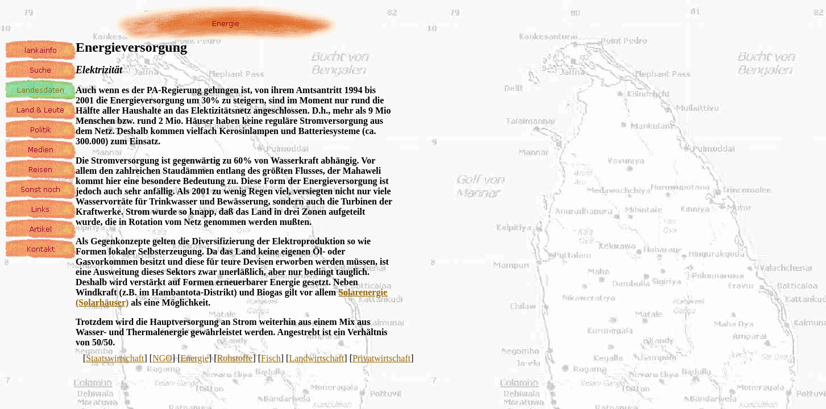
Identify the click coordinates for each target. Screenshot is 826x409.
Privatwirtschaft (381, 358)
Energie (195, 358)
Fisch (271, 358)
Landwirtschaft (316, 358)
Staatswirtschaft (115, 358)
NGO (162, 358)
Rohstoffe (235, 358)
